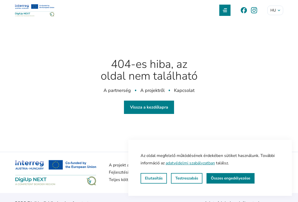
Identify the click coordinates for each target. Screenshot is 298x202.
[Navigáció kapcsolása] (225, 10)
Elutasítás (154, 178)
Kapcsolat (184, 90)
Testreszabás (186, 178)
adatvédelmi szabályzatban (190, 163)
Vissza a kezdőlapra (149, 107)
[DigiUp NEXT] (34, 10)
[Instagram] (254, 10)
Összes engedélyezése (230, 178)
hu (275, 10)
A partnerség (117, 90)
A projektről (152, 90)
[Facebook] (244, 10)
